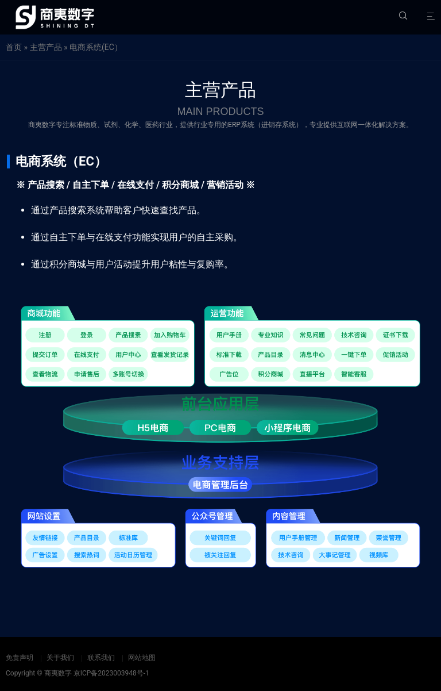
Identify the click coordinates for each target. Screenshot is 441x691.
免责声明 (19, 658)
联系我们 (101, 658)
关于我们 (60, 658)
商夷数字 (58, 673)
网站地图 (142, 658)
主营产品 (46, 47)
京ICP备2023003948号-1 (111, 673)
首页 (14, 47)
